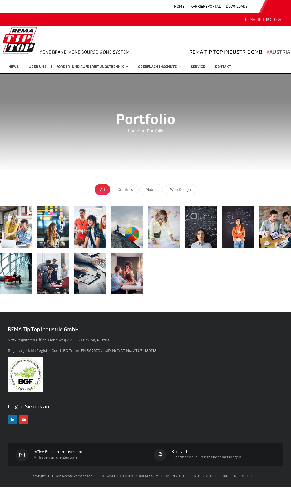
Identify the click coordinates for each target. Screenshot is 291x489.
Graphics (125, 189)
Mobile (151, 189)
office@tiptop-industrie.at (60, 451)
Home (133, 131)
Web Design (180, 189)
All (102, 189)
